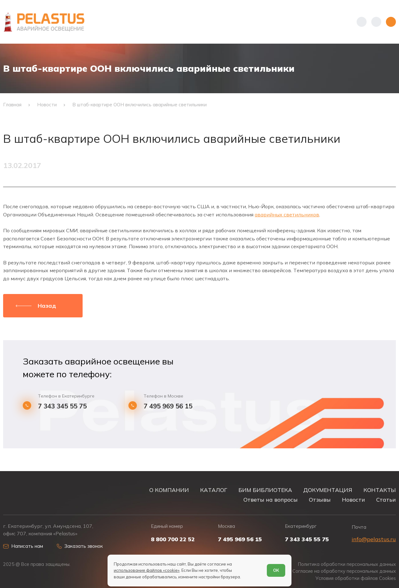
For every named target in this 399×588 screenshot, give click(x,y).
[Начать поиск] (376, 22)
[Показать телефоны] (362, 22)
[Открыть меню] (391, 22)
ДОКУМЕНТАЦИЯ (327, 490)
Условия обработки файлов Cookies (355, 578)
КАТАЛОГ (213, 490)
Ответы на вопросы (270, 499)
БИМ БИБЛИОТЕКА (265, 490)
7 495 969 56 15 (168, 406)
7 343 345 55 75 (62, 406)
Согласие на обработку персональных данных (344, 571)
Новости (353, 499)
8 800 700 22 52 (173, 539)
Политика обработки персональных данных (347, 564)
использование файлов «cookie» (147, 570)
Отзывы (320, 499)
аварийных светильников (287, 214)
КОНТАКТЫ (379, 490)
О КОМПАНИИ (169, 490)
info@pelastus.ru (374, 539)
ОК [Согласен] (276, 570)
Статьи (386, 499)
